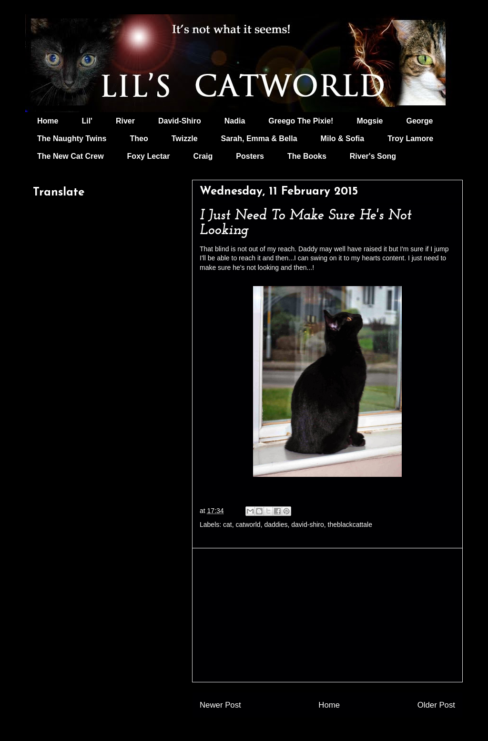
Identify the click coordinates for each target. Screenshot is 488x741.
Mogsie (369, 121)
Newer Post (220, 705)
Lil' (86, 121)
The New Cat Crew (70, 156)
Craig (203, 156)
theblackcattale (350, 524)
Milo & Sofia (343, 138)
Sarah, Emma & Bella (259, 138)
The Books (306, 156)
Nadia (234, 121)
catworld (248, 524)
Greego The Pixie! (300, 121)
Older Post (436, 705)
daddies (275, 524)
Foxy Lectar (148, 156)
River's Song (373, 156)
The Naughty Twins (71, 138)
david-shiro (307, 524)
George (420, 121)
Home (47, 121)
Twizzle (185, 138)
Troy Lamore (410, 138)
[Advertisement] (327, 615)
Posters (250, 156)
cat (227, 524)
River (125, 121)
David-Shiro (179, 121)
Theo (139, 138)
